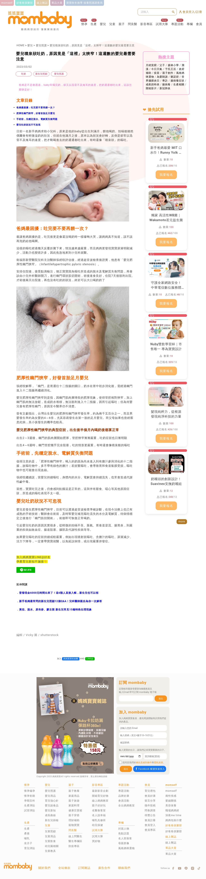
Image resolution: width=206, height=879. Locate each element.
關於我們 (44, 868)
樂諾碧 (175, 76)
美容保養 (170, 805)
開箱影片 (151, 88)
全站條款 (64, 868)
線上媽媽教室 (100, 800)
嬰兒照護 (41, 45)
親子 (122, 24)
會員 (199, 24)
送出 (161, 698)
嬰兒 (103, 24)
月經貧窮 (151, 65)
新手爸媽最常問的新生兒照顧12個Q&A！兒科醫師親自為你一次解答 (60, 601)
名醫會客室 (99, 810)
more (181, 521)
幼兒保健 (97, 825)
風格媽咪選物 (126, 848)
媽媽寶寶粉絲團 (70, 659)
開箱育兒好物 (100, 795)
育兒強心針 (52, 800)
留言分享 (150, 800)
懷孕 (84, 24)
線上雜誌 (170, 842)
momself (171, 790)
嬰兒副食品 (52, 805)
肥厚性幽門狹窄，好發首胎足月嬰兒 (35, 113)
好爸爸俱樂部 (173, 831)
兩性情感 (170, 795)
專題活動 (177, 24)
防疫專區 (74, 846)
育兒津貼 (29, 848)
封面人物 (123, 828)
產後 (27, 833)
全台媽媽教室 (126, 805)
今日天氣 (156, 69)
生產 (94, 24)
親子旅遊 (74, 800)
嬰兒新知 (50, 810)
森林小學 (173, 65)
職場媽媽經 (172, 810)
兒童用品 (50, 836)
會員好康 (150, 795)
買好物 (96, 841)
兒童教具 (50, 850)
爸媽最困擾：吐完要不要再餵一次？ (35, 107)
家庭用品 (74, 795)
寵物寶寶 (74, 825)
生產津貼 (29, 805)
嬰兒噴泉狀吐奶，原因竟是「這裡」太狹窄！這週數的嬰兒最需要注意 (92, 45)
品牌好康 (123, 795)
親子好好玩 (99, 805)
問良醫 (132, 24)
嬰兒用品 (50, 795)
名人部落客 (125, 838)
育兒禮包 (150, 790)
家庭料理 (74, 805)
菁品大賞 (170, 853)
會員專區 (150, 829)
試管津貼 (29, 810)
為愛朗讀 (162, 76)
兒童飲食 (50, 841)
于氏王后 (170, 69)
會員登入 (150, 825)
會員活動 (123, 800)
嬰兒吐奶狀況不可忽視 (28, 124)
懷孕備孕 (29, 790)
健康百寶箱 (75, 810)
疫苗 (156, 72)
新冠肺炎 (164, 88)
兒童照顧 (50, 831)
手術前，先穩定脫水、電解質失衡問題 (36, 119)
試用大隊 (162, 24)
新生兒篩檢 (52, 820)
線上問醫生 (75, 836)
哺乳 (27, 838)
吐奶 (23, 73)
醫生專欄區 (75, 841)
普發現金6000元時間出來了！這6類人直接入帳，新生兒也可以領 (58, 592)
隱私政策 (158, 762)
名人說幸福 (99, 815)
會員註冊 (150, 820)
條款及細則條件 (144, 762)
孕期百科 (29, 800)
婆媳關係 (170, 800)
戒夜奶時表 (152, 84)
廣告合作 (104, 868)
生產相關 (178, 84)
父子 (162, 65)
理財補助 (74, 820)
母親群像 (123, 843)
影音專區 (146, 24)
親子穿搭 (74, 815)
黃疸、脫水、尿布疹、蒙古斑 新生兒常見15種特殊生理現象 (55, 609)
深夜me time (173, 815)
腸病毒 (166, 84)
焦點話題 (123, 833)
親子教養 (74, 790)
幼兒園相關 (52, 846)
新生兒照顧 (41, 73)
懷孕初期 (29, 795)
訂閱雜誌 (84, 868)
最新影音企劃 (100, 790)
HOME (20, 45)
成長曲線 (50, 815)
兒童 (112, 24)
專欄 (190, 24)
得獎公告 (150, 815)
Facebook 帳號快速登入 (150, 768)
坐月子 (28, 843)
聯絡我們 (124, 868)
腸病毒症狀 (177, 80)
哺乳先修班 (99, 820)
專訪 (165, 80)
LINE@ (90, 659)
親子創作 (167, 72)
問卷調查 (150, 810)
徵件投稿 (150, 805)
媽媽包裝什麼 (173, 820)
